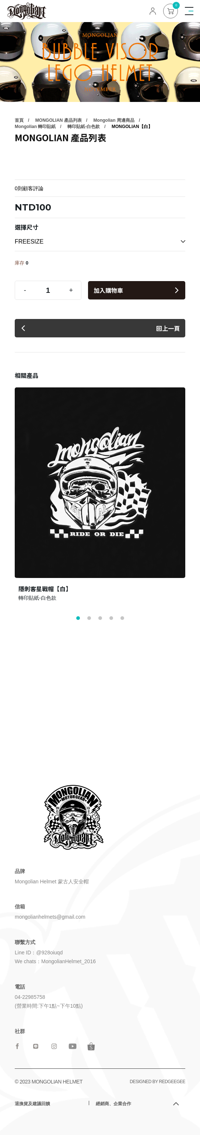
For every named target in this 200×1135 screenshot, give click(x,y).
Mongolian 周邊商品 (114, 146)
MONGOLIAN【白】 (132, 152)
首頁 (19, 146)
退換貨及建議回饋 (32, 1103)
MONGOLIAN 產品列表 (58, 146)
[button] (78, 618)
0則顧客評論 (29, 188)
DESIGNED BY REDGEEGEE (157, 1081)
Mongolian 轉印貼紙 (35, 152)
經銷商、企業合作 (113, 1103)
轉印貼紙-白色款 (83, 152)
